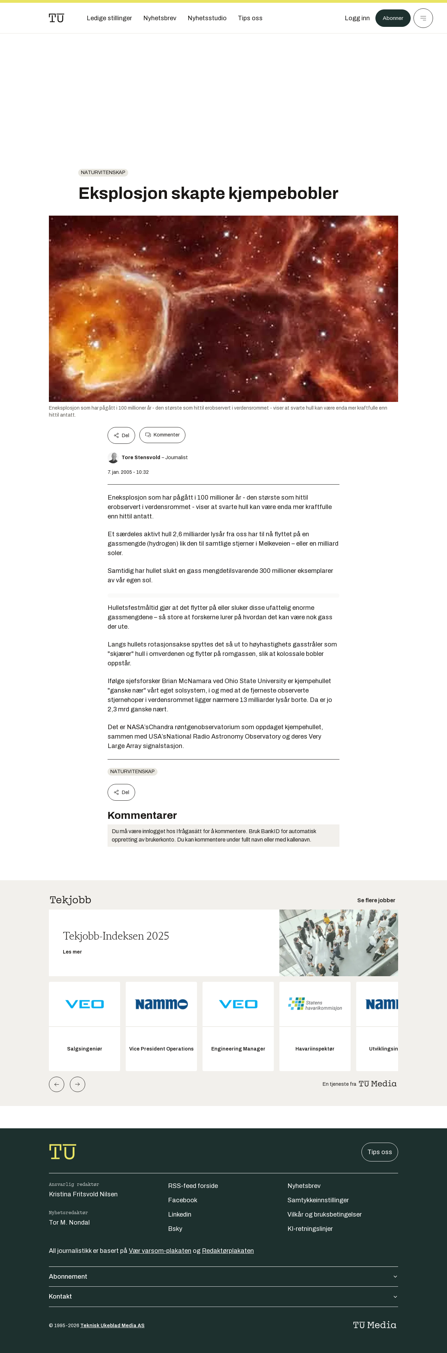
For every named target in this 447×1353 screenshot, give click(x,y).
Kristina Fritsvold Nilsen (83, 1194)
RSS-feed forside (193, 1185)
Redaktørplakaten (228, 1250)
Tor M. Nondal (69, 1222)
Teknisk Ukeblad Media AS (112, 1325)
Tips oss (379, 1152)
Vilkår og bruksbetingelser (324, 1214)
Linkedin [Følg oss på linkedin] (179, 1214)
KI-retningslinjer (310, 1228)
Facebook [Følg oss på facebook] (182, 1200)
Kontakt (223, 1296)
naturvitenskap (103, 172)
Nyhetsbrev (304, 1185)
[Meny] (423, 18)
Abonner (391, 18)
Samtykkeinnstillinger (318, 1200)
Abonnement (223, 1276)
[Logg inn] (353, 18)
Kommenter (162, 435)
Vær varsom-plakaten (160, 1250)
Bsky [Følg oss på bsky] (175, 1228)
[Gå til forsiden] (56, 18)
